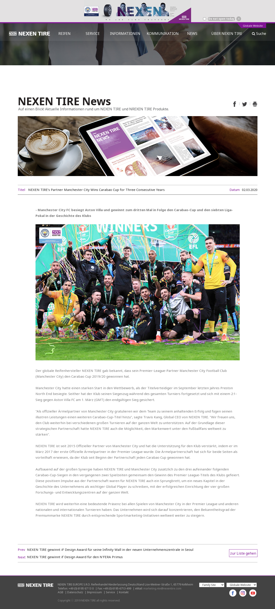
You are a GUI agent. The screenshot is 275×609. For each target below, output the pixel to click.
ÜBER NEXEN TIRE (226, 33)
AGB (60, 592)
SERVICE (93, 33)
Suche (259, 33)
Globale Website (253, 25)
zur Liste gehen (243, 553)
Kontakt (124, 592)
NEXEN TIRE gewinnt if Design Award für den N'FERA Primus (75, 557)
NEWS (194, 33)
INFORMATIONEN (125, 33)
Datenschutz (75, 592)
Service (110, 592)
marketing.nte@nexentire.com (162, 588)
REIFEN (64, 33)
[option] (137, 11)
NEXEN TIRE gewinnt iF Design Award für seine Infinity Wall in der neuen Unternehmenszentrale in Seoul (110, 549)
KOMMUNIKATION (163, 33)
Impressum (94, 592)
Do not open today (221, 19)
